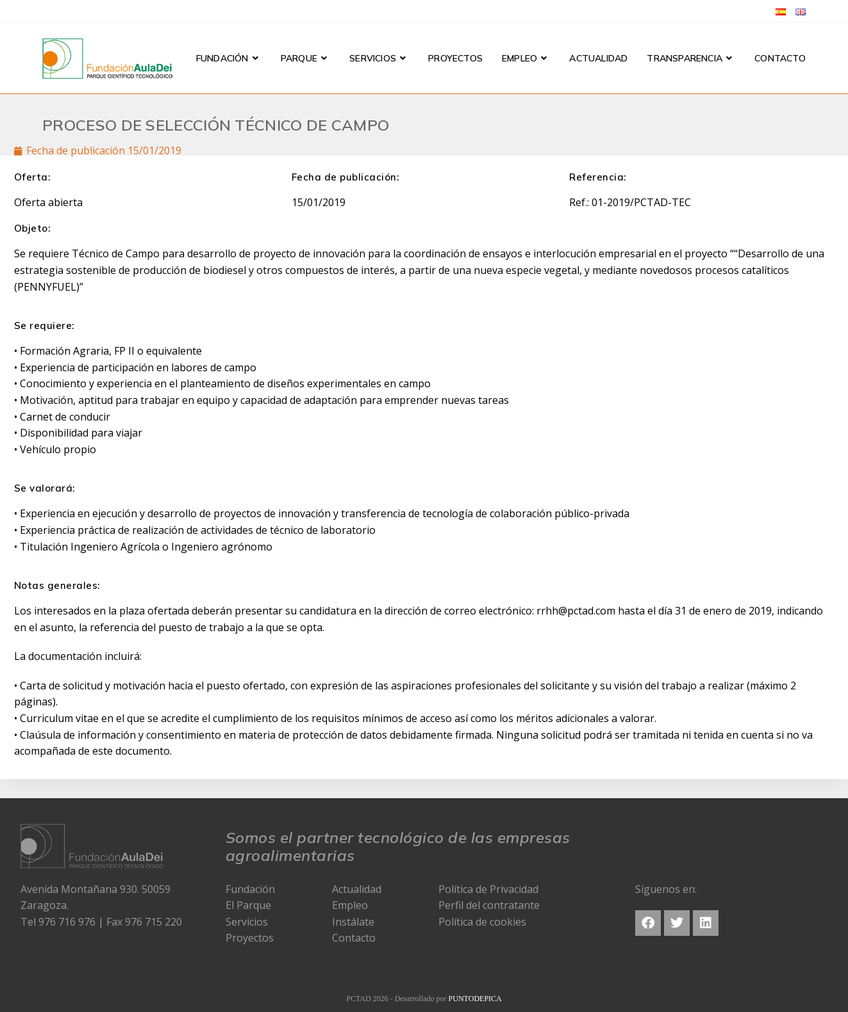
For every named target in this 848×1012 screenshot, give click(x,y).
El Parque (248, 905)
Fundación (250, 889)
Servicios (247, 922)
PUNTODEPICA (475, 998)
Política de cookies (482, 922)
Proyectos (250, 938)
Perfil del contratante (489, 905)
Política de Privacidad (488, 889)
